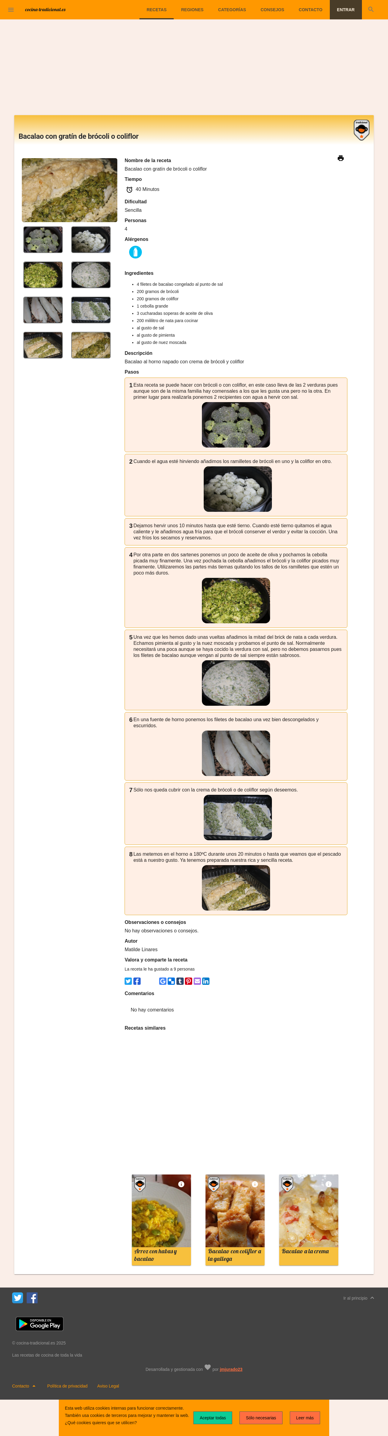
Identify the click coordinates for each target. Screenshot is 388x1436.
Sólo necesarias (261, 1417)
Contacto (311, 9)
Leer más (305, 1417)
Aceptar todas (213, 1417)
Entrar (346, 9)
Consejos (272, 9)
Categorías (232, 9)
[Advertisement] (194, 69)
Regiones (192, 9)
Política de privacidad (67, 1386)
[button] (11, 9)
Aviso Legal (108, 1386)
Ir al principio (359, 1297)
